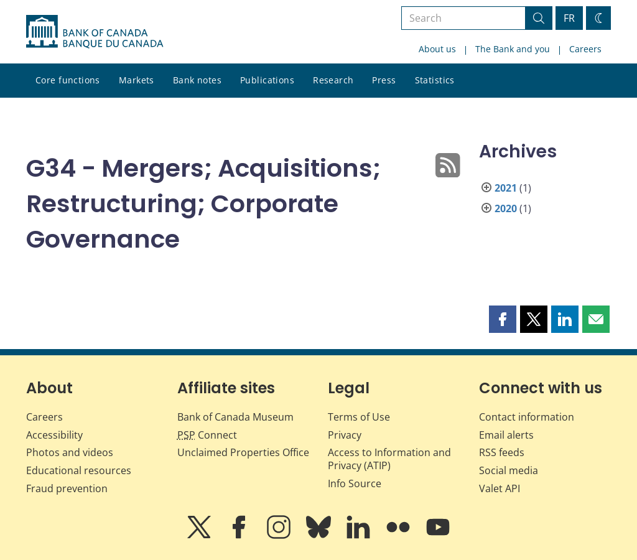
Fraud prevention (67, 488)
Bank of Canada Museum (235, 417)
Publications (267, 80)
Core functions (67, 80)
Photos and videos (69, 452)
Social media (508, 470)
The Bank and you (512, 49)
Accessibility (54, 435)
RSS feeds (501, 452)
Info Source (354, 483)
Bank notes (197, 80)
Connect (207, 435)
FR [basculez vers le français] (569, 18)
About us (437, 49)
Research (333, 80)
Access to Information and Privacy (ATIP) (389, 459)
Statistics (435, 80)
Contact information (526, 417)
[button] (502, 319)
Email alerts (506, 435)
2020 (506, 208)
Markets (136, 80)
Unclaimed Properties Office (243, 452)
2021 (506, 188)
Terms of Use (359, 417)
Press (384, 80)
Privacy (344, 435)
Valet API (499, 488)
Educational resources (78, 470)
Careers (585, 49)
